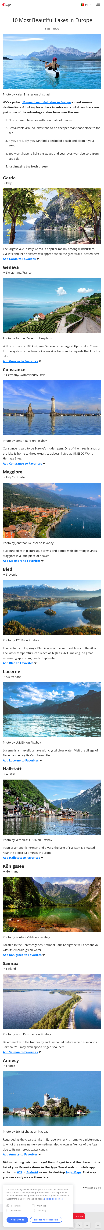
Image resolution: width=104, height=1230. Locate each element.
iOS (19, 1172)
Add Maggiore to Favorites (21, 561)
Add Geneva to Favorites (20, 361)
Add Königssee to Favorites (22, 955)
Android (32, 1172)
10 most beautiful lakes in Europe (46, 102)
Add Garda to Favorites (19, 259)
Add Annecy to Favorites (20, 1154)
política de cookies (53, 1198)
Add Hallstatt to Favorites (21, 858)
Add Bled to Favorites (18, 663)
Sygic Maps (73, 1172)
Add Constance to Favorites (22, 464)
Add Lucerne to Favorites (21, 760)
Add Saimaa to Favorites (20, 1052)
